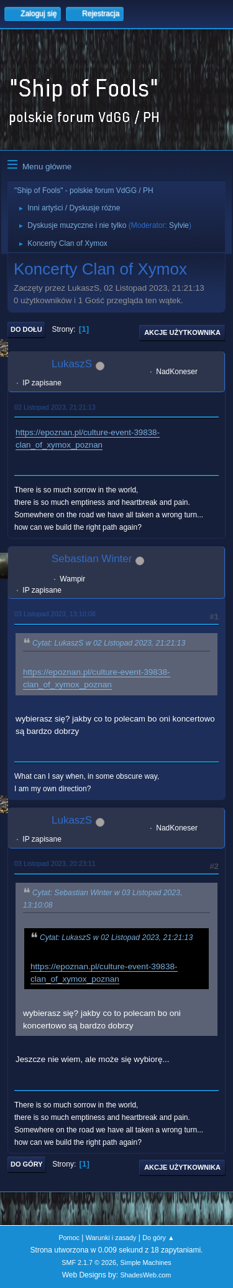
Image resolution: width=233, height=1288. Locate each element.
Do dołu (26, 329)
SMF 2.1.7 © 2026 (89, 1262)
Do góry (27, 1164)
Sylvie (179, 225)
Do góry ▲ (158, 1237)
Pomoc (69, 1237)
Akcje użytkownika (182, 332)
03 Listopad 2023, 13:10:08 (55, 614)
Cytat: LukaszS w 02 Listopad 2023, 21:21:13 (108, 643)
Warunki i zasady (111, 1237)
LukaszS (72, 364)
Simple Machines (146, 1262)
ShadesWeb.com (145, 1275)
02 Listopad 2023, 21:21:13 (55, 407)
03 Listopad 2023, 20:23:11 (55, 863)
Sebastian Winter (92, 559)
